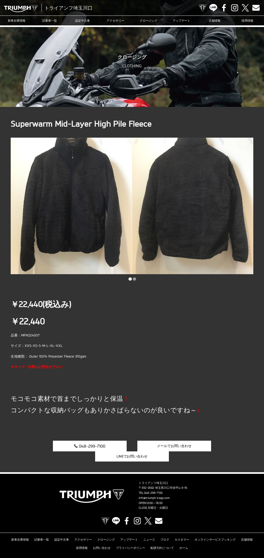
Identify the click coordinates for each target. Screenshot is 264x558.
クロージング (148, 20)
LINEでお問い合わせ (216, 445)
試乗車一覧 (49, 20)
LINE (213, 8)
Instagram (235, 8)
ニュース (149, 529)
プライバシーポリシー (130, 538)
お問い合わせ (102, 538)
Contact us (256, 8)
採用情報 (247, 20)
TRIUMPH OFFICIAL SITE (203, 8)
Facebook (224, 8)
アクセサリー (115, 20)
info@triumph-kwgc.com (154, 488)
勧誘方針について (162, 538)
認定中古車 (82, 20)
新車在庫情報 (16, 20)
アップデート (181, 20)
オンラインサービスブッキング (215, 529)
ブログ (164, 529)
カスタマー (181, 529)
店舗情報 (214, 20)
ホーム (183, 538)
